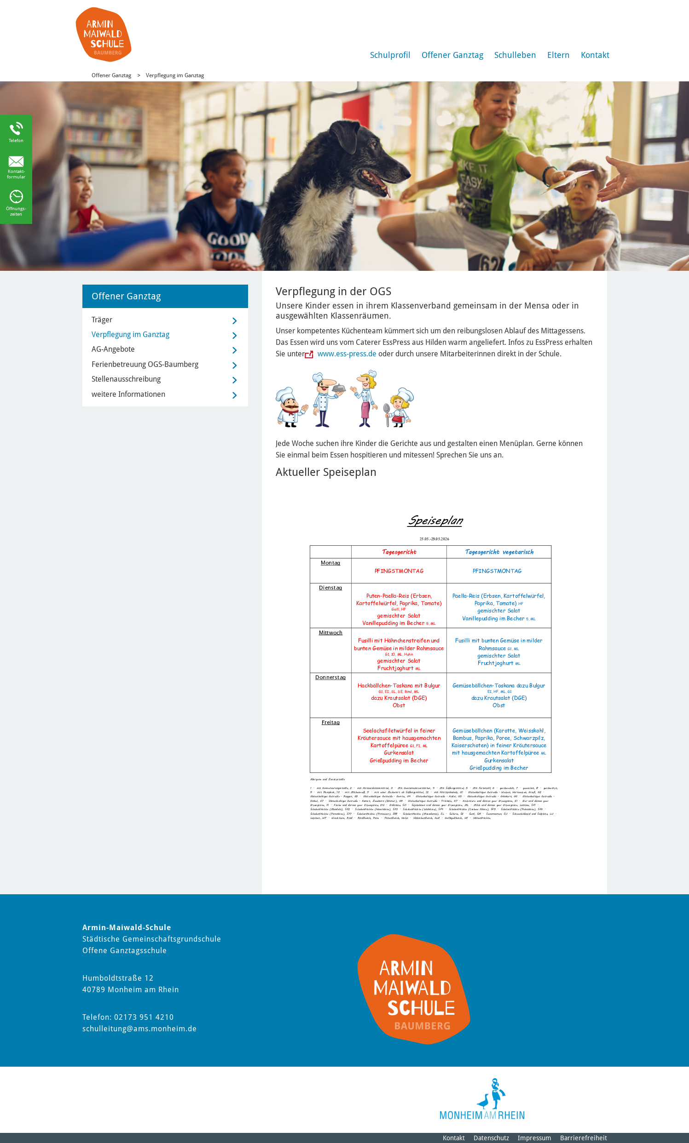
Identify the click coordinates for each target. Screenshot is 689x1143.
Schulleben (515, 55)
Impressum (534, 1138)
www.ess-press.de (346, 353)
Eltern (558, 55)
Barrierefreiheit (583, 1138)
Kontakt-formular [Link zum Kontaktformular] (16, 174)
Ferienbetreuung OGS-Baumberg (145, 364)
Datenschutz (491, 1138)
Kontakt (595, 55)
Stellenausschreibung (126, 379)
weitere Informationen (128, 394)
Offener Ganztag (452, 55)
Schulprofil (390, 55)
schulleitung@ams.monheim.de (139, 1028)
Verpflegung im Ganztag (175, 75)
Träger (102, 319)
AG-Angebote (113, 349)
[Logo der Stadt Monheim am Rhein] (482, 1098)
